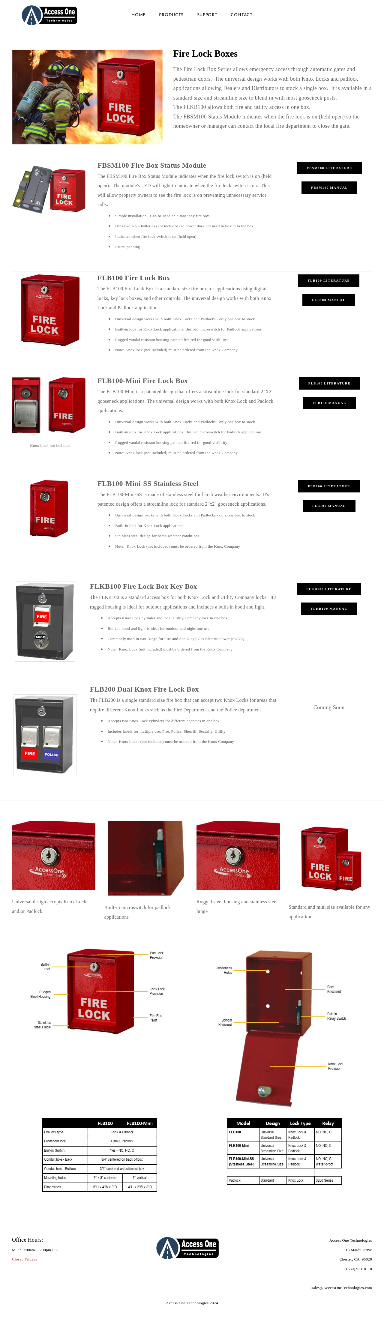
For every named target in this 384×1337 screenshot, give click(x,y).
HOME (138, 18)
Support (207, 18)
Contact (242, 18)
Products (171, 18)
